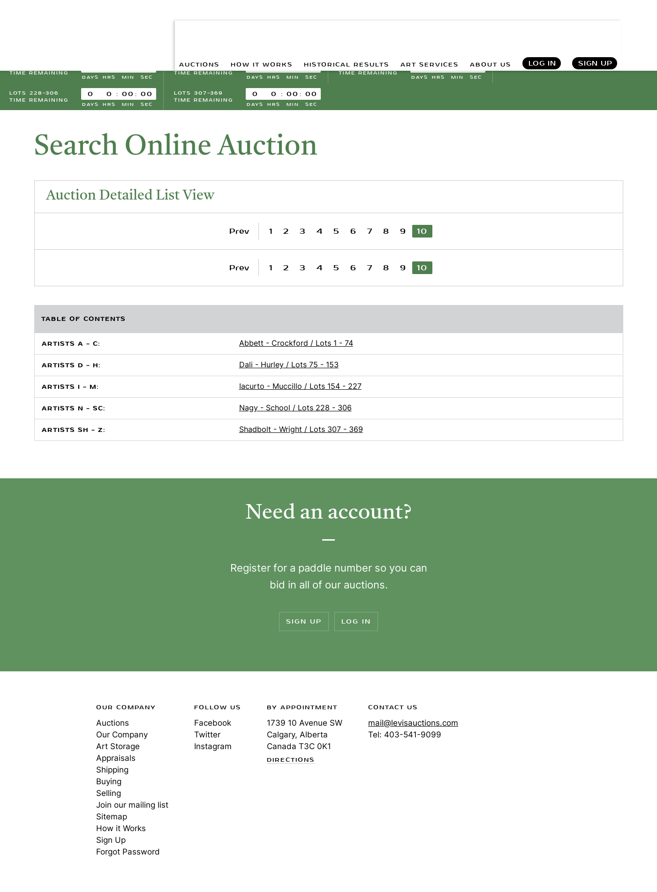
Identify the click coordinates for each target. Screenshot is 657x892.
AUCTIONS (159, 28)
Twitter (207, 736)
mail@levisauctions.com (413, 724)
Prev (239, 233)
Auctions (112, 724)
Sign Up (595, 28)
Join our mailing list (132, 806)
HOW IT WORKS (229, 28)
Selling (108, 794)
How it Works (121, 829)
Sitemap (111, 818)
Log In (542, 28)
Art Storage (118, 747)
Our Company (122, 736)
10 (422, 233)
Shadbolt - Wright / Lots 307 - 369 (301, 430)
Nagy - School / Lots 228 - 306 (295, 409)
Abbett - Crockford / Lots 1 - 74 (296, 344)
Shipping (112, 771)
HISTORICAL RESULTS (325, 28)
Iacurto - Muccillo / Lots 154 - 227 (300, 387)
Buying (108, 783)
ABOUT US (486, 28)
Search (639, 28)
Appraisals (116, 759)
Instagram (213, 747)
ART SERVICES (418, 28)
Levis (39, 742)
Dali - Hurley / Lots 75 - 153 (289, 366)
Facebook (212, 724)
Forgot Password (128, 853)
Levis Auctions (58, 28)
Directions (291, 761)
